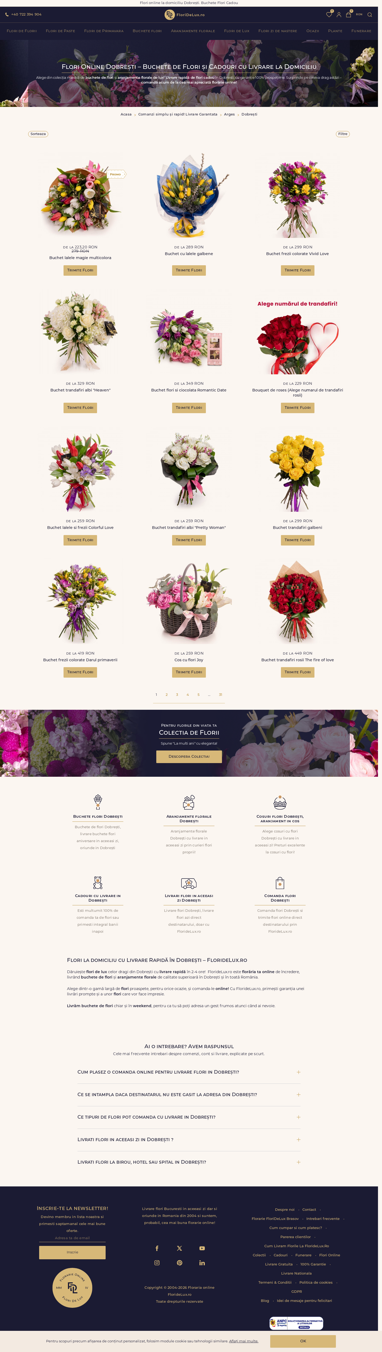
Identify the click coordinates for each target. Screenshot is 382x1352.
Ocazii (312, 31)
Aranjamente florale (193, 31)
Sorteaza (38, 134)
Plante (335, 31)
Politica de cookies (316, 1282)
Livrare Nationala (296, 1273)
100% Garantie (314, 1264)
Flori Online (329, 1255)
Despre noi (285, 1210)
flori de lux (184, 14)
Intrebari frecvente (323, 1219)
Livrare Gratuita (279, 1264)
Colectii (260, 1255)
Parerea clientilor (296, 1237)
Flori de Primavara (104, 31)
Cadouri (281, 1255)
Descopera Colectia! (189, 757)
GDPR (296, 1292)
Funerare (361, 31)
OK (303, 1341)
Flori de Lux (236, 31)
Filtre (342, 134)
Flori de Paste (60, 31)
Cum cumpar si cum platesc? (296, 1228)
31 (220, 695)
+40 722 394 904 (26, 14)
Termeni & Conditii (275, 1282)
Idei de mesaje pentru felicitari (304, 1301)
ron (359, 14)
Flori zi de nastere (277, 31)
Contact (309, 1210)
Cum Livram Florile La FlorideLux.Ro (296, 1246)
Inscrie (72, 1252)
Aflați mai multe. (243, 1341)
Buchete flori (147, 31)
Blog (265, 1301)
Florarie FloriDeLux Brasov (276, 1219)
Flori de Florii (22, 31)
